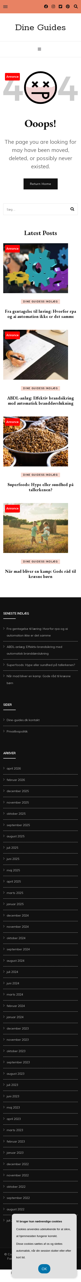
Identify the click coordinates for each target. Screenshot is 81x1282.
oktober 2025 (16, 814)
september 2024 (18, 949)
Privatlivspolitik (17, 731)
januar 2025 (15, 904)
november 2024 (18, 927)
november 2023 (18, 1040)
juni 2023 (13, 1096)
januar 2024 (15, 1017)
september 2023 (18, 1062)
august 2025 (15, 836)
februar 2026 (16, 780)
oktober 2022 (16, 1187)
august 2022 (15, 1209)
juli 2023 (12, 1085)
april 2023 (14, 1119)
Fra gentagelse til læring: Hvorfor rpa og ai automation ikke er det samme (40, 313)
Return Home (40, 184)
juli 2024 (12, 972)
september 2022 (18, 1198)
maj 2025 (13, 870)
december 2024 (18, 915)
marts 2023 (15, 1130)
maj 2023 (13, 1107)
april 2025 (14, 881)
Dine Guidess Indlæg (40, 301)
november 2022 (18, 1175)
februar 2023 (16, 1141)
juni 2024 (13, 983)
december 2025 (18, 791)
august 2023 (15, 1074)
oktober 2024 (16, 938)
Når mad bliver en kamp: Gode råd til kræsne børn (40, 573)
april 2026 (14, 768)
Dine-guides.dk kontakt (23, 720)
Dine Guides (40, 27)
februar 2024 (16, 1006)
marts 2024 (15, 994)
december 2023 (18, 1028)
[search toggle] (76, 7)
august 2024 (15, 961)
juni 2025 (13, 859)
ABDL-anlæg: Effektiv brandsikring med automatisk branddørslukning (40, 400)
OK (44, 1268)
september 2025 (18, 825)
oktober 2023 (16, 1051)
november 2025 (18, 802)
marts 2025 (15, 893)
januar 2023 (15, 1153)
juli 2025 (12, 848)
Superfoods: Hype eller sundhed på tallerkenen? (40, 487)
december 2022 (18, 1164)
